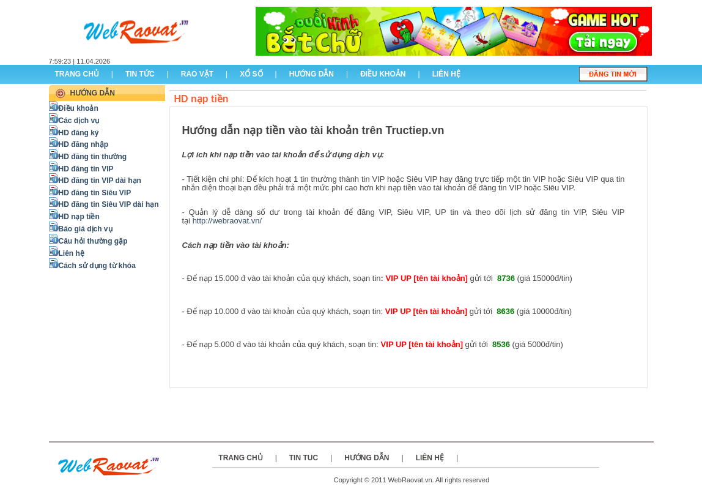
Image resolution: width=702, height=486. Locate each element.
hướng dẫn (311, 74)
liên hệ (446, 74)
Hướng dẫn (366, 458)
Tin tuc (303, 458)
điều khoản (382, 74)
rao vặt (197, 74)
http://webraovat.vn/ (227, 220)
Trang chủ (77, 74)
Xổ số (251, 74)
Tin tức (140, 74)
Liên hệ (430, 458)
